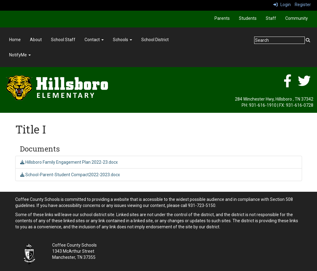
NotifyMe (20, 54)
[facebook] (287, 84)
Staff (271, 18)
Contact (94, 39)
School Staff (63, 39)
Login (282, 4)
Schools (122, 39)
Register (303, 4)
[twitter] (304, 84)
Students (248, 18)
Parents (222, 18)
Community (296, 18)
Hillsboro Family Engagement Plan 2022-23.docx (69, 162)
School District (155, 39)
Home (15, 39)
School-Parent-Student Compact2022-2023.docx (70, 174)
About (36, 39)
